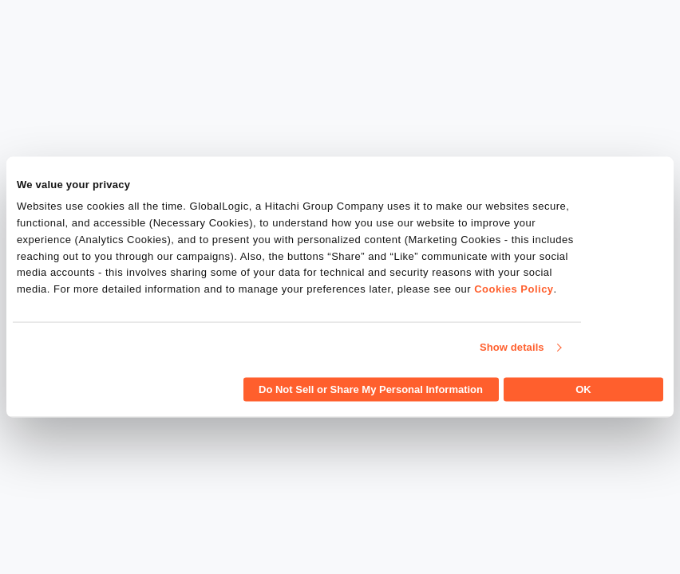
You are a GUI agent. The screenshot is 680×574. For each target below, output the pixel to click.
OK (583, 389)
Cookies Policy (513, 289)
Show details (512, 347)
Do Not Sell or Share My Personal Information (371, 389)
